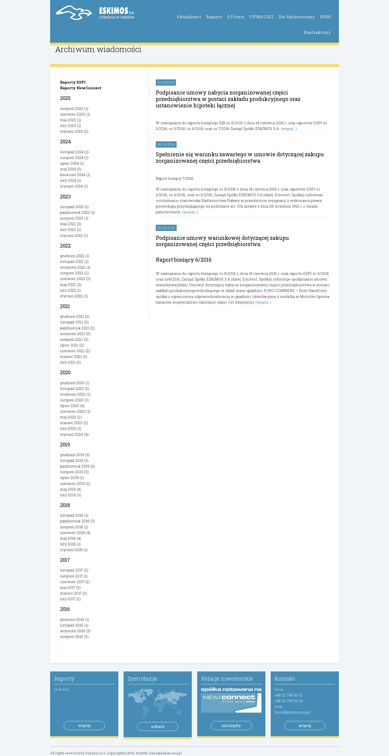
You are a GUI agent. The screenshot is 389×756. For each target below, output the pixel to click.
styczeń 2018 (71, 549)
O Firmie (235, 16)
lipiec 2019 (69, 477)
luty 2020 (68, 428)
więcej (84, 725)
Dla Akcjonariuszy (297, 16)
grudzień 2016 (72, 619)
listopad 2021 (71, 322)
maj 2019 (68, 489)
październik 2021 (74, 328)
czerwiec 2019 (72, 483)
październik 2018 (75, 521)
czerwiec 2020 (72, 411)
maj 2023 (68, 223)
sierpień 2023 (71, 218)
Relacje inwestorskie (227, 678)
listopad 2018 (71, 515)
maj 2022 (68, 284)
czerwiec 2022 (72, 278)
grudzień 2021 (72, 316)
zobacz (157, 726)
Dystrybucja (142, 678)
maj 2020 (68, 417)
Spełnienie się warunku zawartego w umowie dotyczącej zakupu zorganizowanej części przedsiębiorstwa (240, 157)
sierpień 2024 (71, 157)
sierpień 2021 (71, 339)
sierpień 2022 (71, 273)
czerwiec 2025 (72, 114)
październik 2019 (75, 466)
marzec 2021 (71, 356)
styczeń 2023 (71, 235)
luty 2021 (67, 362)
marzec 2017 (71, 593)
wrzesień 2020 (73, 394)
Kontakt (285, 678)
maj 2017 (67, 587)
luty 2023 (68, 229)
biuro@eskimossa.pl (292, 712)
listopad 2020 (72, 388)
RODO (325, 16)
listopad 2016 (71, 625)
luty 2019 (68, 495)
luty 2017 (67, 599)
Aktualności (189, 16)
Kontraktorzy (317, 32)
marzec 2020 (71, 422)
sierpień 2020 (72, 400)
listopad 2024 (72, 152)
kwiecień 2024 (72, 174)
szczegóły (231, 725)
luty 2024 (68, 180)
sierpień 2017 (71, 576)
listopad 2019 (71, 460)
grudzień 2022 (72, 255)
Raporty (214, 16)
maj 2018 (68, 538)
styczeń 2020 (71, 434)
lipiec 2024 (69, 163)
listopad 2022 (72, 261)
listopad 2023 (72, 206)
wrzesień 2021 (72, 333)
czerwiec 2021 (72, 350)
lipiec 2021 (69, 345)
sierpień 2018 (71, 527)
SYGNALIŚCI (261, 16)
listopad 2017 (71, 570)
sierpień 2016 (71, 636)
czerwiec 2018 (72, 532)
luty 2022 (68, 290)
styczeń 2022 (71, 296)
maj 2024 (68, 169)
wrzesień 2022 (72, 267)
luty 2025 (68, 125)
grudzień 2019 (72, 454)
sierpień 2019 (71, 472)
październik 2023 (75, 212)
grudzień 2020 (72, 382)
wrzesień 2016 (72, 631)
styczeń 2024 (71, 186)
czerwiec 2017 (72, 581)
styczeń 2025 (71, 131)
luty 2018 (68, 544)
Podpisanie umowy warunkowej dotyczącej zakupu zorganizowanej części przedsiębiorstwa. (222, 241)
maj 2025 (68, 120)
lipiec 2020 (69, 405)
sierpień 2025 (71, 108)
